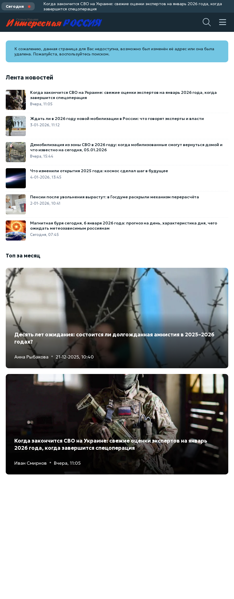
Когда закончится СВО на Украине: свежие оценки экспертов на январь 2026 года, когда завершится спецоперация (132, 6)
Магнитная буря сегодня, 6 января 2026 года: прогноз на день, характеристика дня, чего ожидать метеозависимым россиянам (123, 225)
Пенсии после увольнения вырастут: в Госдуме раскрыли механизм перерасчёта (114, 196)
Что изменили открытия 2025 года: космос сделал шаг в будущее (99, 170)
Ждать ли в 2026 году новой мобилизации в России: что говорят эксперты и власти (117, 118)
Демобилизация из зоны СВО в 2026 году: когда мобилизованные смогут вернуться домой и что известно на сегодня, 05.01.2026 (126, 147)
